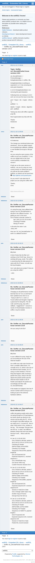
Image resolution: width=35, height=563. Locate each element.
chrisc (2, 131)
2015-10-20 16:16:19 (16, 243)
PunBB (14, 554)
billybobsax (4, 200)
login (9, 55)
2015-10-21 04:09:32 (16, 283)
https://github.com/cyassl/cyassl (21, 175)
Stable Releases (7, 30)
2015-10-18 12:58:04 (16, 200)
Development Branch (8, 34)
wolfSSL (28, 44)
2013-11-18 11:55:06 (16, 131)
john (2, 243)
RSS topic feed (8, 59)
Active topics (6, 10)
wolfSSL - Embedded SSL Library (15, 3)
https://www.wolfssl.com (17, 191)
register (15, 55)
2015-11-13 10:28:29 (16, 345)
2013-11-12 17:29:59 (16, 65)
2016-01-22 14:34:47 (16, 404)
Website (3, 196)
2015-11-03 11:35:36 (16, 319)
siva (2, 65)
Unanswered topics (16, 10)
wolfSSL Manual (7, 38)
